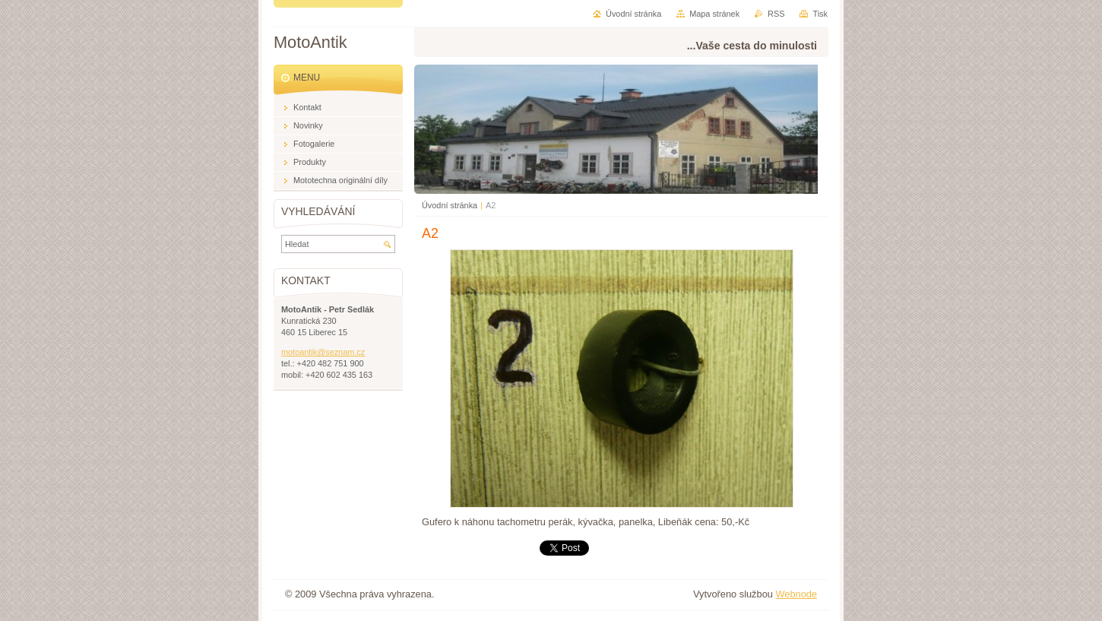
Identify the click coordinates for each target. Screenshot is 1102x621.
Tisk (820, 13)
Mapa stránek (714, 13)
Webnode (796, 594)
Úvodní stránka (449, 205)
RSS (776, 13)
